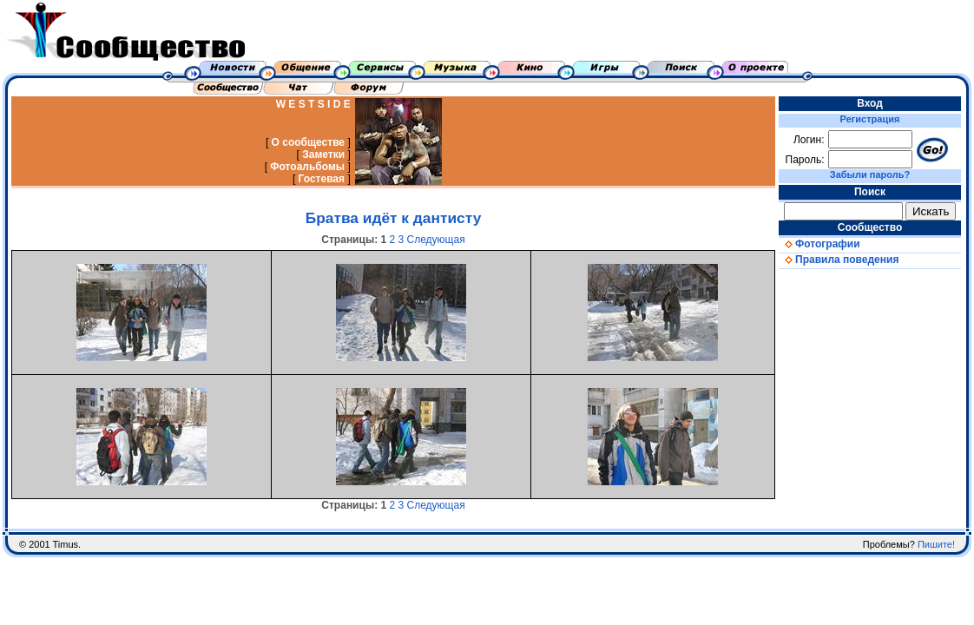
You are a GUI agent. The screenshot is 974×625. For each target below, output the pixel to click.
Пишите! (936, 544)
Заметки (323, 154)
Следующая (436, 240)
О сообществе (309, 142)
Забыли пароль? (870, 174)
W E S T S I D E (313, 104)
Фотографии (819, 244)
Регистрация (870, 119)
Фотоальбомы (307, 167)
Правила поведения (838, 259)
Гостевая (322, 179)
